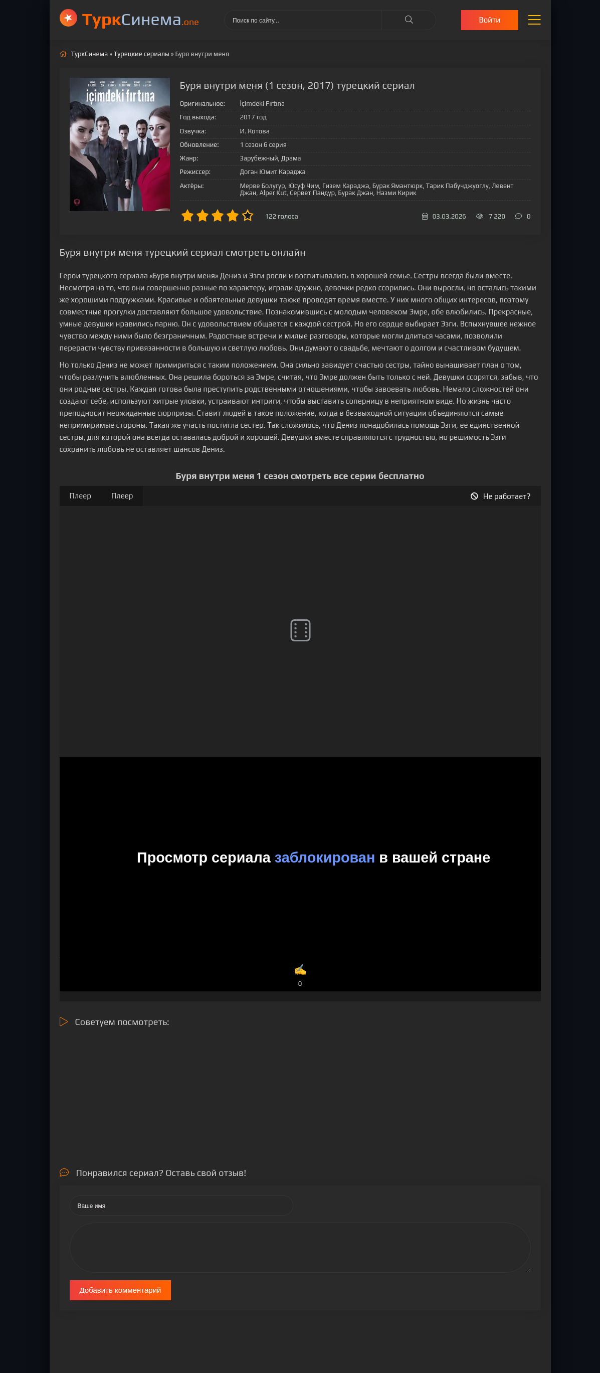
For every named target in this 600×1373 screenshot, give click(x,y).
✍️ (300, 976)
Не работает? (501, 496)
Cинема (140, 19)
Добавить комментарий (120, 1290)
